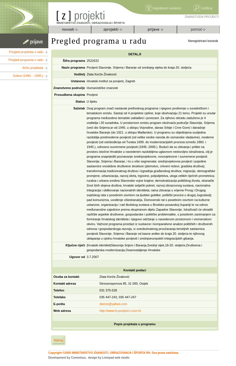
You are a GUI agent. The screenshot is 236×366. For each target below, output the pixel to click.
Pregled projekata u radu (26, 52)
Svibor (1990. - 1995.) (28, 75)
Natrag (58, 340)
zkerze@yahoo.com (113, 304)
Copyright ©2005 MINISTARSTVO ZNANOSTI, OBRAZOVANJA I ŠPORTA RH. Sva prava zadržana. (113, 352)
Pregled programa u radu (26, 60)
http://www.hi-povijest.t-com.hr (120, 310)
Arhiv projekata (32, 67)
